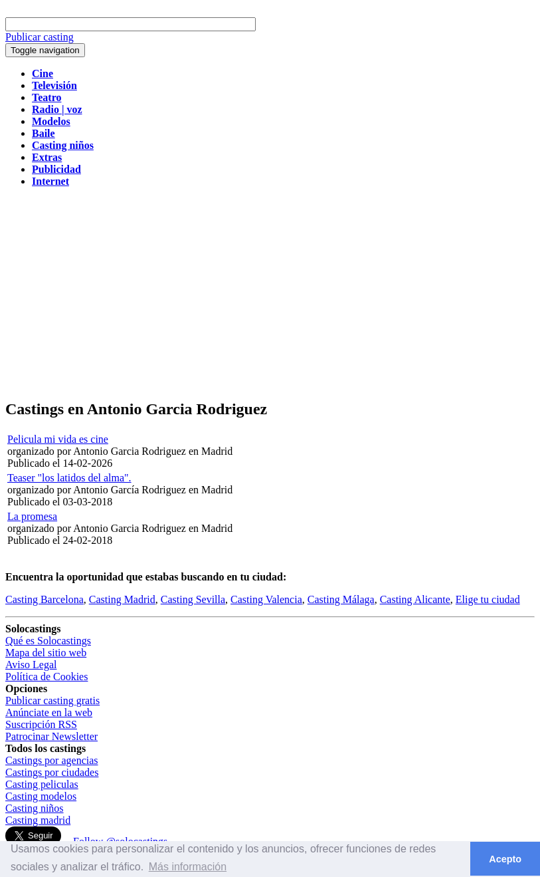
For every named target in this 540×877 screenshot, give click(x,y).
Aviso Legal (30, 664)
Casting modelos (40, 796)
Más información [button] (187, 866)
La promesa (32, 516)
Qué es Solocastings (48, 640)
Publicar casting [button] (39, 37)
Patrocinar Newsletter (51, 736)
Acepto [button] (505, 859)
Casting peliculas (41, 784)
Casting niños (34, 808)
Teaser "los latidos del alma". (69, 477)
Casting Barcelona (44, 599)
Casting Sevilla (193, 599)
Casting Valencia (266, 599)
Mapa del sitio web (45, 652)
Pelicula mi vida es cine (57, 439)
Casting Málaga (341, 599)
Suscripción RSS (41, 724)
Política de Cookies (46, 676)
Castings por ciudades (51, 772)
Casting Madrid (122, 599)
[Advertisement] (270, 294)
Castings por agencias (51, 760)
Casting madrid (37, 820)
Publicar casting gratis (52, 700)
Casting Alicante (415, 599)
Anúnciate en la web (48, 712)
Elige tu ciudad (488, 599)
